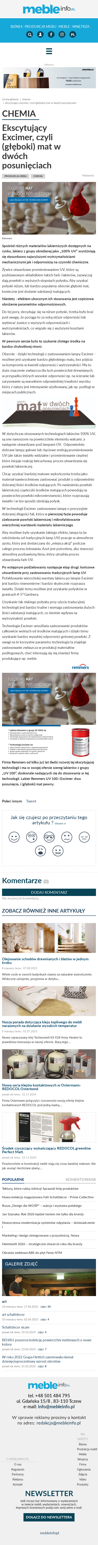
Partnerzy (18, 1474)
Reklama (17, 1479)
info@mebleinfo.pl (56, 1406)
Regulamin (17, 1469)
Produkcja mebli (40, 26)
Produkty (82, 1484)
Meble (64, 26)
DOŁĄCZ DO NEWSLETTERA (49, 1517)
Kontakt (18, 1484)
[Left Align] (49, 51)
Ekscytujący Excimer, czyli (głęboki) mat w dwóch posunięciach (40, 102)
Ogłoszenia (84, 1469)
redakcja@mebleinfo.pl (59, 1422)
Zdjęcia (82, 1474)
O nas (17, 1464)
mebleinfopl (49, 1533)
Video (82, 1479)
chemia (26, 99)
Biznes (16, 26)
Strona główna (10, 99)
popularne (13, 1179)
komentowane (81, 1179)
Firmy (82, 1464)
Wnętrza (80, 26)
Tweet (31, 801)
